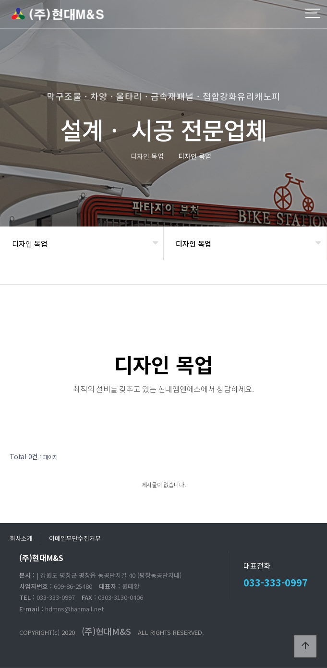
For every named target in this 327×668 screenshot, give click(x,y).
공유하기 (304, 276)
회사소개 (21, 538)
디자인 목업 (30, 244)
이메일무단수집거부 (75, 538)
